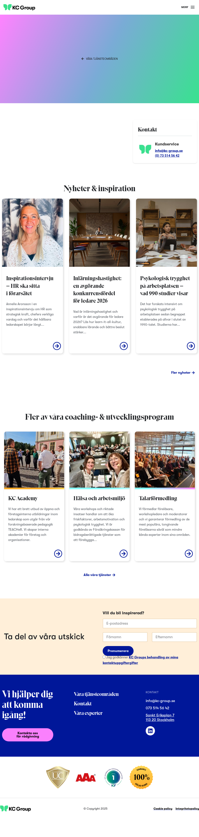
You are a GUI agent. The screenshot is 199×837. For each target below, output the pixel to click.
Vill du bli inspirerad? (123, 613)
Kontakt (83, 704)
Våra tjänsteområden (96, 694)
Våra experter (88, 713)
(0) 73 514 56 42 (167, 156)
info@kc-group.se (169, 151)
